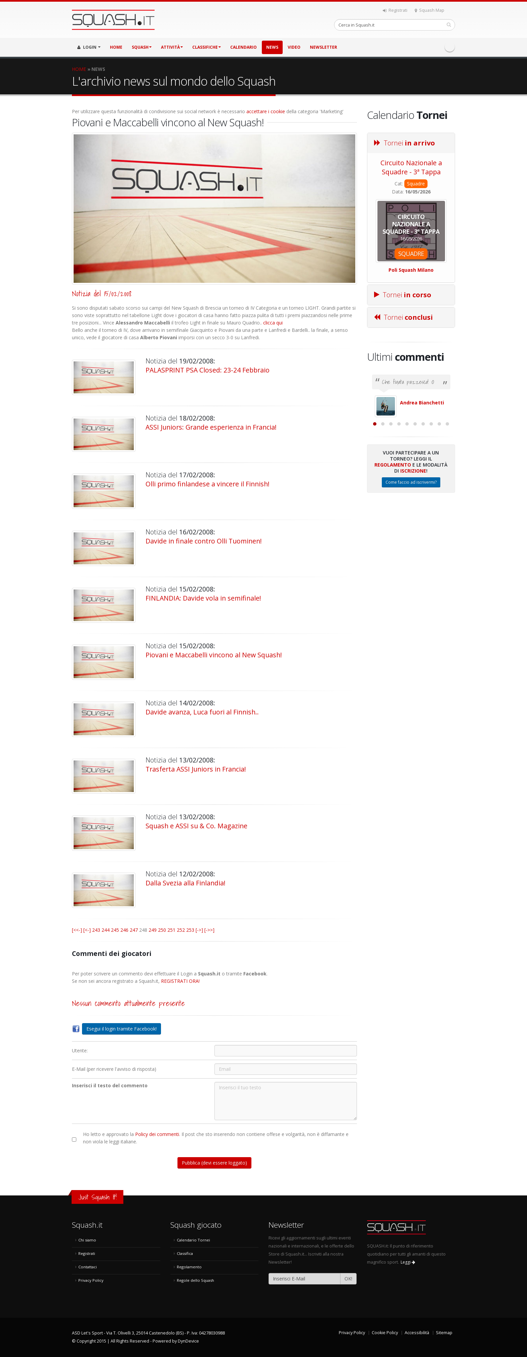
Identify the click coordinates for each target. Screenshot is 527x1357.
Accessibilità (417, 1333)
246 (124, 930)
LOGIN (88, 47)
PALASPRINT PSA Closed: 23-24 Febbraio (208, 370)
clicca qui (273, 322)
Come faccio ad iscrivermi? (411, 555)
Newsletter (323, 47)
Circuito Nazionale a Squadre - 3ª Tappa (411, 167)
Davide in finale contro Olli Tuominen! (204, 540)
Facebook (450, 47)
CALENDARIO (243, 47)
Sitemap (444, 1333)
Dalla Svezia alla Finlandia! (186, 882)
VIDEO (294, 47)
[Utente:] (285, 1050)
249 (153, 930)
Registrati (395, 10)
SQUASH (142, 47)
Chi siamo (87, 1239)
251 (171, 930)
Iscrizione (413, 544)
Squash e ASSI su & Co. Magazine (196, 825)
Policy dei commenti (157, 1134)
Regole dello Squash (195, 1280)
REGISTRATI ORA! (180, 981)
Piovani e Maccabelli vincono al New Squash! (214, 654)
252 (181, 930)
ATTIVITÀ (172, 47)
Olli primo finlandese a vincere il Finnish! (208, 483)
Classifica (185, 1253)
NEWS (272, 47)
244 (106, 930)
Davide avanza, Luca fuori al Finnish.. (202, 711)
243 (96, 930)
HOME (116, 47)
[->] (199, 930)
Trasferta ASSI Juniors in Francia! (196, 769)
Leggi (408, 1262)
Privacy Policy (91, 1280)
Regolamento (392, 538)
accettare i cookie (265, 111)
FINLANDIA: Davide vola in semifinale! (203, 598)
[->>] (209, 930)
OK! (348, 1278)
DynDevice (188, 1341)
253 (190, 930)
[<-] (87, 930)
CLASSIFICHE (206, 47)
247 (134, 930)
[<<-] (77, 930)
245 (115, 930)
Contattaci (87, 1266)
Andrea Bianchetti (422, 402)
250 (162, 930)
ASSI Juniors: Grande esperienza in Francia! (211, 427)
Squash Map (429, 10)
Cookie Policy (385, 1333)
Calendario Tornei (193, 1239)
